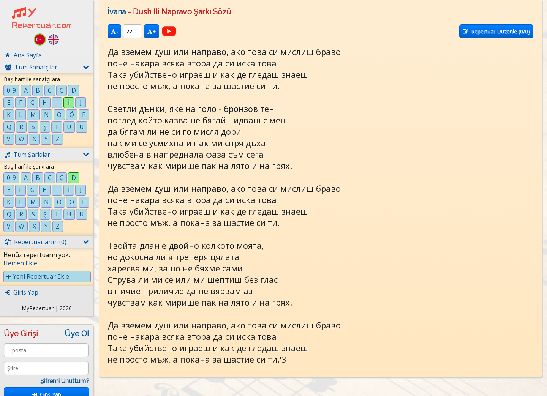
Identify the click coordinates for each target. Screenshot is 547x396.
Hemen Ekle (20, 263)
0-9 (11, 90)
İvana (117, 11)
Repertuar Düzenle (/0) (496, 31)
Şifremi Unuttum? (64, 381)
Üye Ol (77, 333)
